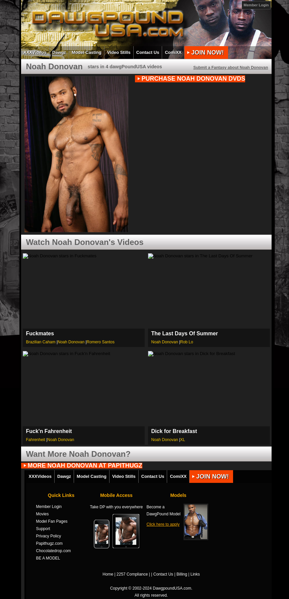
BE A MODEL (48, 558)
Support (43, 528)
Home (107, 574)
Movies (42, 514)
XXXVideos (35, 52)
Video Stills (119, 52)
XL (182, 439)
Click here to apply (163, 524)
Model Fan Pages (52, 521)
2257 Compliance (132, 574)
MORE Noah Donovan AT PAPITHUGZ (85, 465)
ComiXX (173, 52)
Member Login (256, 5)
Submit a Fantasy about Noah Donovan (230, 67)
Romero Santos (101, 342)
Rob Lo (186, 342)
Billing (181, 574)
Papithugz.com (49, 543)
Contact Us (147, 52)
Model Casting (86, 52)
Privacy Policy (48, 536)
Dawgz (59, 52)
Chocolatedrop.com (53, 550)
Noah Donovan (71, 342)
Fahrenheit (35, 439)
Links (195, 574)
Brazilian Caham (41, 342)
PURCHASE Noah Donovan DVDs (193, 78)
